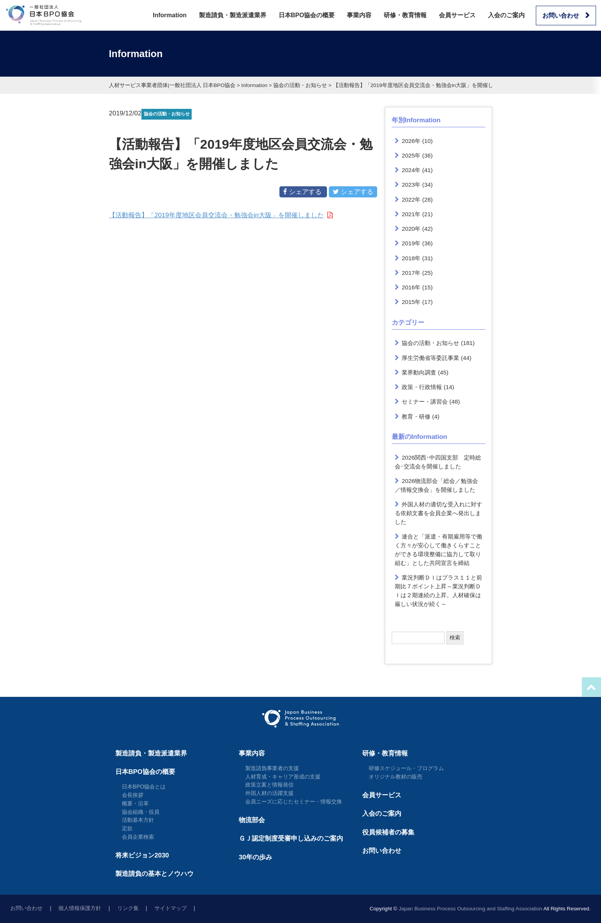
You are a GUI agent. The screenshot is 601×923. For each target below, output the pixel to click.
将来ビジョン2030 (142, 855)
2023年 (411, 184)
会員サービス (457, 15)
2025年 (411, 155)
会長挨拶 (132, 795)
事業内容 (359, 15)
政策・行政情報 (422, 387)
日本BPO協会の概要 (307, 15)
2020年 (411, 228)
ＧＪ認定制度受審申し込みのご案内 (291, 838)
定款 (127, 828)
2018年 (411, 258)
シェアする (303, 192)
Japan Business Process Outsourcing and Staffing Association (470, 909)
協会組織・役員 (140, 812)
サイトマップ (170, 908)
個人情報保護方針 (79, 908)
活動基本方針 (138, 820)
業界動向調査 (419, 372)
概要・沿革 (135, 803)
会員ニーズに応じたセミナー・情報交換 (293, 801)
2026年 (411, 141)
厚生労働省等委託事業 (430, 358)
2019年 (411, 243)
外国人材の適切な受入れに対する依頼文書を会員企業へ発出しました (439, 513)
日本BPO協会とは (144, 786)
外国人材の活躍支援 (269, 793)
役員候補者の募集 (388, 832)
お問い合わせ (560, 15)
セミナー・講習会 (425, 401)
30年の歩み (255, 857)
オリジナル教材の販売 (395, 777)
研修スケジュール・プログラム (406, 768)
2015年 (411, 302)
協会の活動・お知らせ (430, 343)
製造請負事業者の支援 (272, 768)
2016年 (411, 287)
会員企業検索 (138, 837)
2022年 (411, 199)
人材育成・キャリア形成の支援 (282, 777)
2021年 (411, 214)
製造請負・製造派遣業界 (232, 15)
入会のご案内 (506, 15)
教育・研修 (416, 416)
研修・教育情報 (405, 15)
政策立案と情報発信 (269, 785)
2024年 (411, 170)
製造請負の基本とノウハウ (154, 873)
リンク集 (128, 908)
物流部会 (252, 820)
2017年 (411, 272)
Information (170, 15)
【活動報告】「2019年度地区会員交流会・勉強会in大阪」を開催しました (216, 215)
